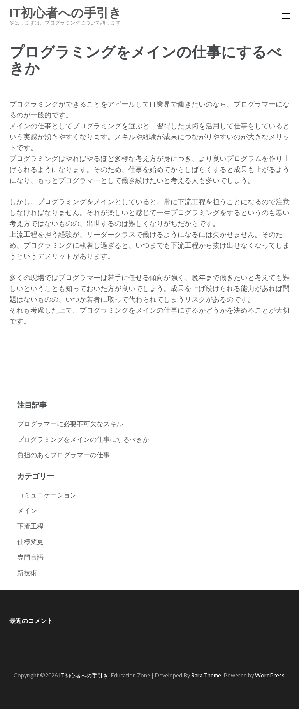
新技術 (27, 573)
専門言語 (30, 557)
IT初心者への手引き (65, 12)
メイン (27, 510)
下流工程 (30, 526)
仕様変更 (30, 541)
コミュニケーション (47, 495)
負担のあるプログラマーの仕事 (63, 455)
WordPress (270, 675)
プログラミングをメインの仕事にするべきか (83, 439)
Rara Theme (206, 675)
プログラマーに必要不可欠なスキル (70, 424)
